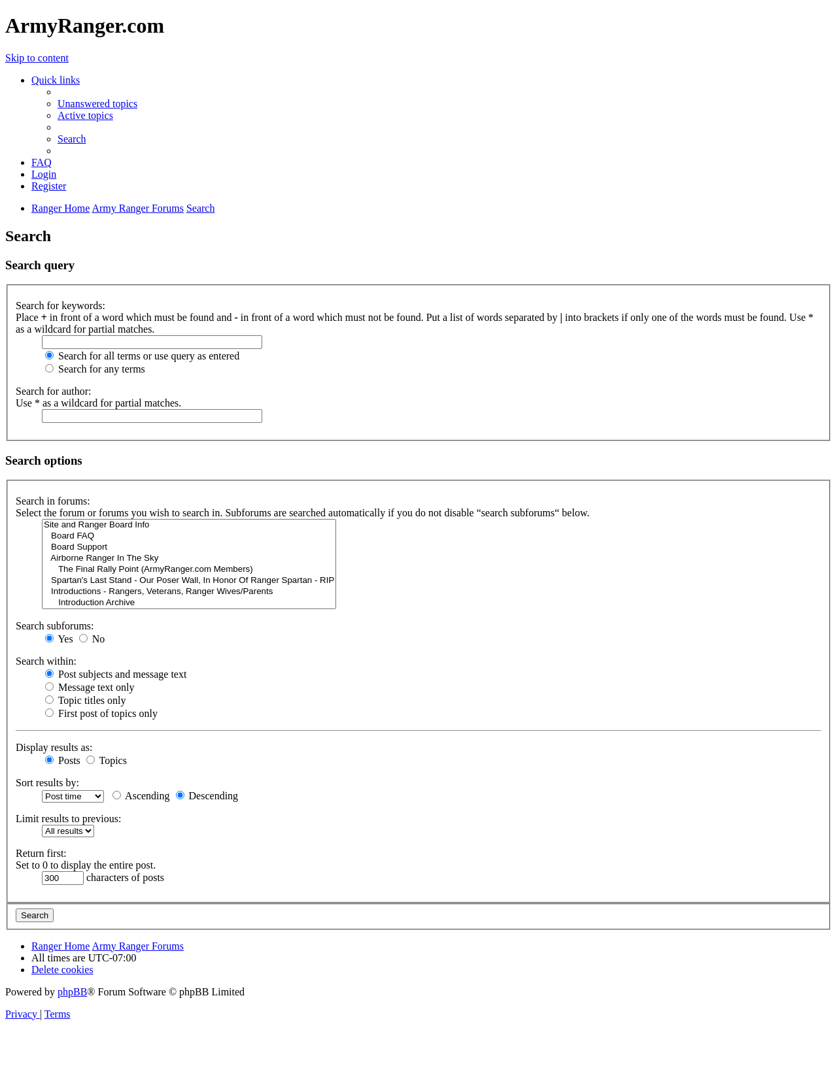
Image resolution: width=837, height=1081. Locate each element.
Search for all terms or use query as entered (142, 355)
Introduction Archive (189, 602)
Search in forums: (53, 501)
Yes (59, 638)
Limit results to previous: (68, 818)
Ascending (141, 795)
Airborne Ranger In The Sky (189, 558)
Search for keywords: (60, 305)
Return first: (41, 853)
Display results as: (54, 747)
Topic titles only (85, 700)
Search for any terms (95, 368)
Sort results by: (47, 782)
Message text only (89, 687)
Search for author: (54, 391)
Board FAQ (189, 536)
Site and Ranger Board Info (189, 525)
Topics (106, 760)
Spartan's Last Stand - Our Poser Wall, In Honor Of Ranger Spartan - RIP (189, 580)
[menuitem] (97, 103)
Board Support (189, 547)
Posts (62, 760)
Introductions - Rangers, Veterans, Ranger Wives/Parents (189, 591)
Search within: (46, 661)
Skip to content (37, 57)
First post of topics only (101, 713)
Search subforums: (55, 625)
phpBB (72, 991)
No (92, 638)
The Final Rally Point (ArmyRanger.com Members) (189, 569)
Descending (207, 795)
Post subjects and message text (115, 674)
